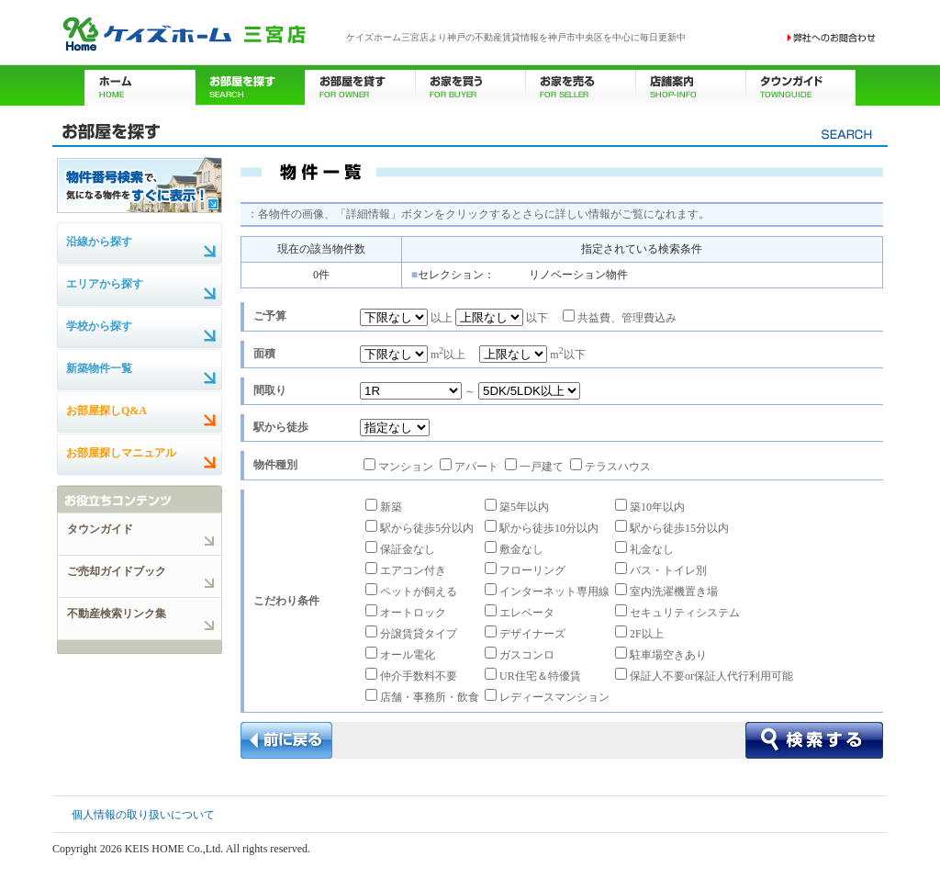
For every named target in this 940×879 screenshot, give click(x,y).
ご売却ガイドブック (116, 571)
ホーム (139, 85)
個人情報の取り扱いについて (143, 814)
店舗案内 (690, 85)
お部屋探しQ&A (106, 410)
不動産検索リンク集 (116, 613)
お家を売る (580, 85)
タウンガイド (800, 85)
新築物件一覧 (99, 368)
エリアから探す (104, 283)
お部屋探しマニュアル (121, 452)
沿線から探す (99, 241)
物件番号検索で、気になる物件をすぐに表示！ (139, 184)
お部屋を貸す (360, 85)
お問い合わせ (831, 38)
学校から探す (99, 326)
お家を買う (470, 85)
